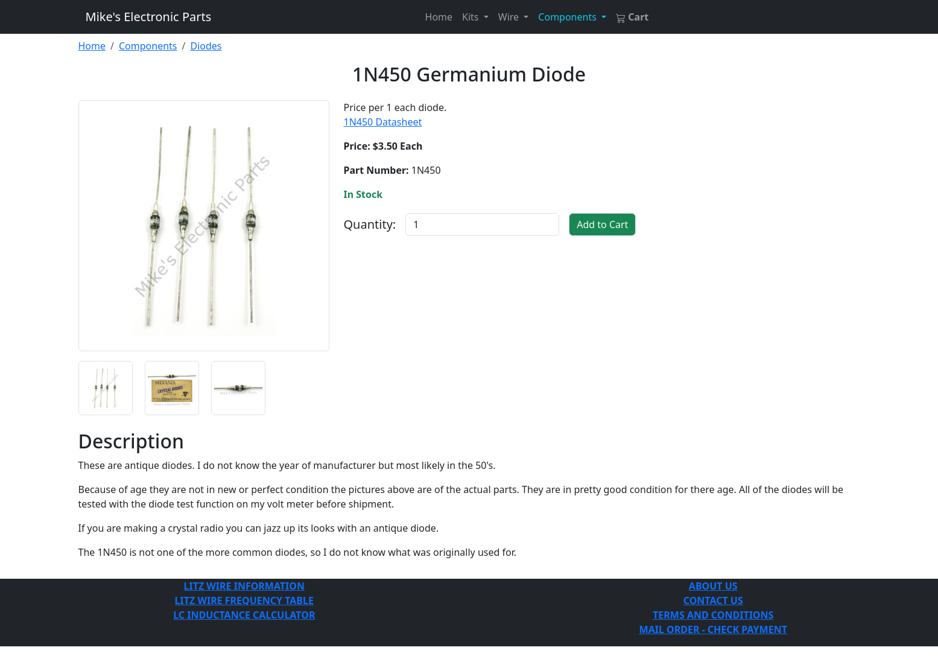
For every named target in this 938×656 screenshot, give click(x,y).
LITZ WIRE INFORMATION (244, 586)
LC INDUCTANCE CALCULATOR (244, 615)
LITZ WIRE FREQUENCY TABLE (244, 600)
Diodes (205, 46)
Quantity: (370, 224)
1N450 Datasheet (383, 122)
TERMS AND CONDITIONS (713, 615)
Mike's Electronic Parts (149, 16)
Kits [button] (471, 17)
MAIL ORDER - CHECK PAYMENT (713, 629)
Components (148, 46)
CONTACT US (713, 600)
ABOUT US (713, 586)
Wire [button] (509, 17)
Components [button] (568, 17)
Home (439, 17)
